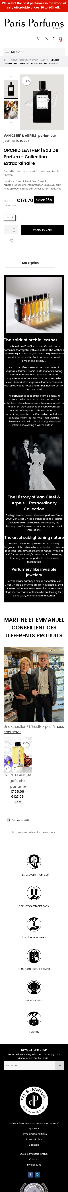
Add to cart (42, 230)
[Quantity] (11, 229)
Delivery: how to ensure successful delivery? (34, 1123)
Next (11, 122)
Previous (11, 76)
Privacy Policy (34, 1139)
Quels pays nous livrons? (34, 1154)
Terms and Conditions (34, 1134)
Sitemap (34, 1145)
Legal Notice (34, 1128)
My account (34, 1165)
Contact (34, 1159)
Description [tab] (30, 262)
